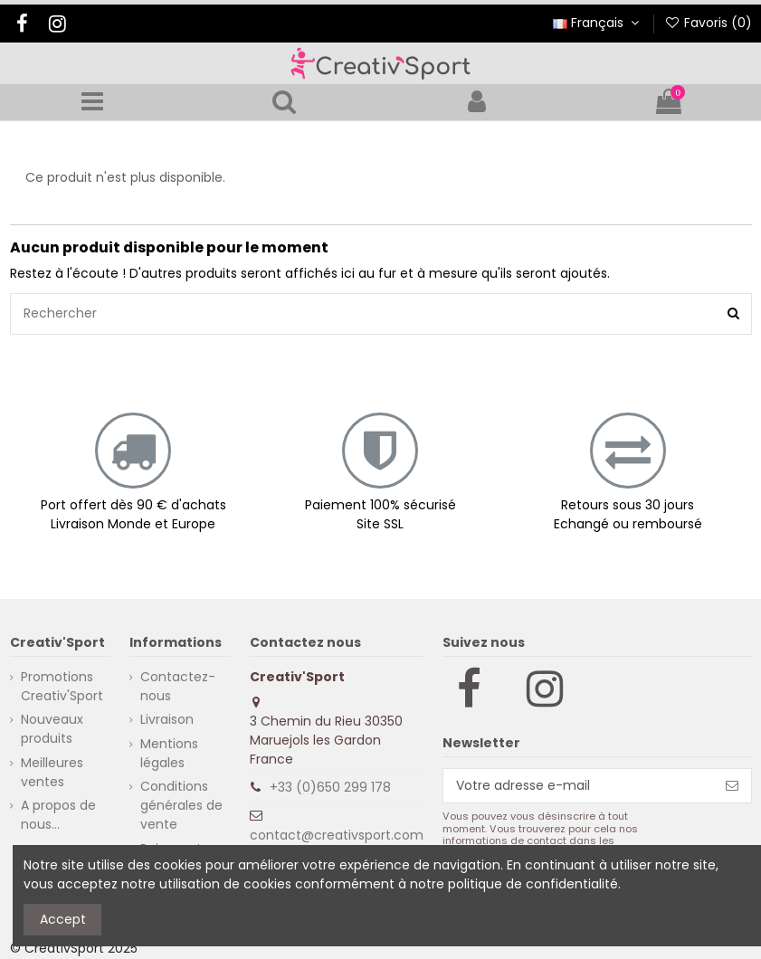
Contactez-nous (177, 686)
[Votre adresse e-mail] (578, 786)
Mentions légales (169, 753)
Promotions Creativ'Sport (62, 686)
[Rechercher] (733, 313)
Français (598, 23)
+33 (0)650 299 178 (330, 787)
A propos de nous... (58, 814)
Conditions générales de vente (181, 805)
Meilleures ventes (52, 772)
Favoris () (708, 23)
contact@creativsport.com (336, 835)
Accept (63, 919)
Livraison (167, 719)
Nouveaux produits (52, 728)
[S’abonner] (732, 786)
